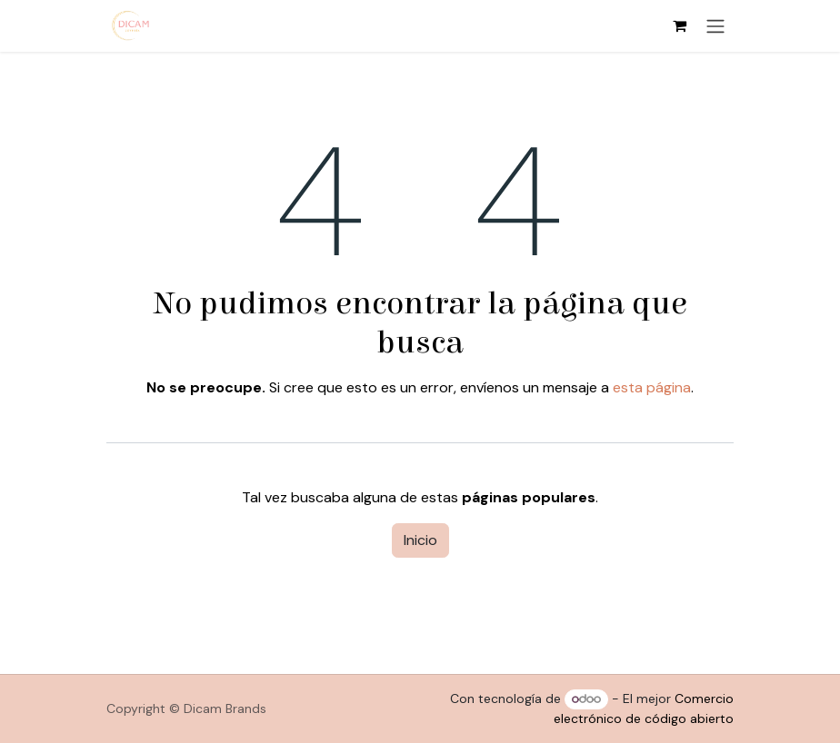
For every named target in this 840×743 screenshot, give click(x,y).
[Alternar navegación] (715, 26)
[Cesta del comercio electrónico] (679, 25)
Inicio (420, 540)
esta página (652, 387)
